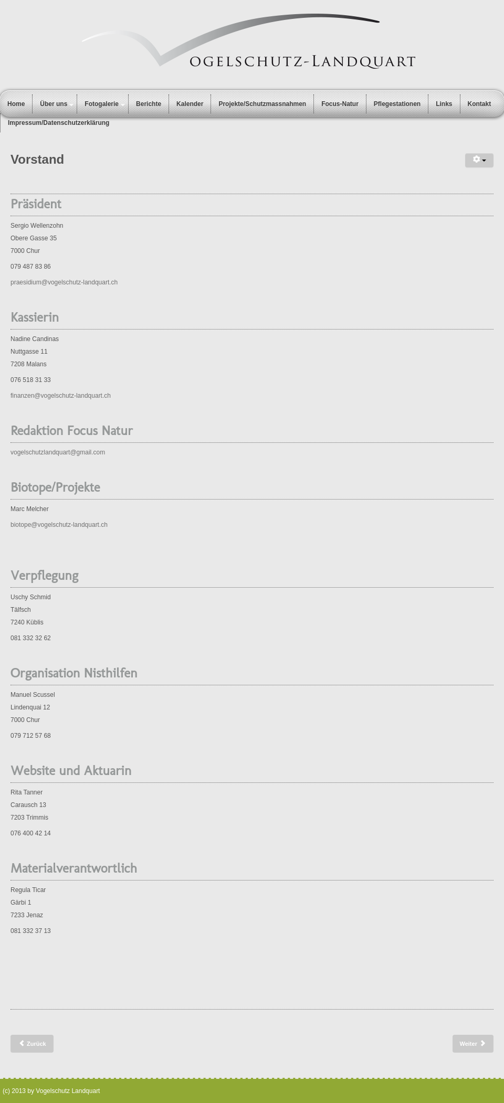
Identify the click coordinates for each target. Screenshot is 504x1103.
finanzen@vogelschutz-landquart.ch (60, 395)
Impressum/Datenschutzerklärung (58, 122)
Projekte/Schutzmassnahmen (262, 104)
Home (16, 104)
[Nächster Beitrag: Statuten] (473, 1044)
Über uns (53, 104)
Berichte (148, 104)
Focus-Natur (340, 104)
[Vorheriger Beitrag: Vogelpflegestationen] (32, 1044)
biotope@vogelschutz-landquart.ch (59, 524)
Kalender (189, 104)
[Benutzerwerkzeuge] (479, 160)
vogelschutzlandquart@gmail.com (57, 452)
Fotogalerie (102, 104)
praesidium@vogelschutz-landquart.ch (64, 282)
